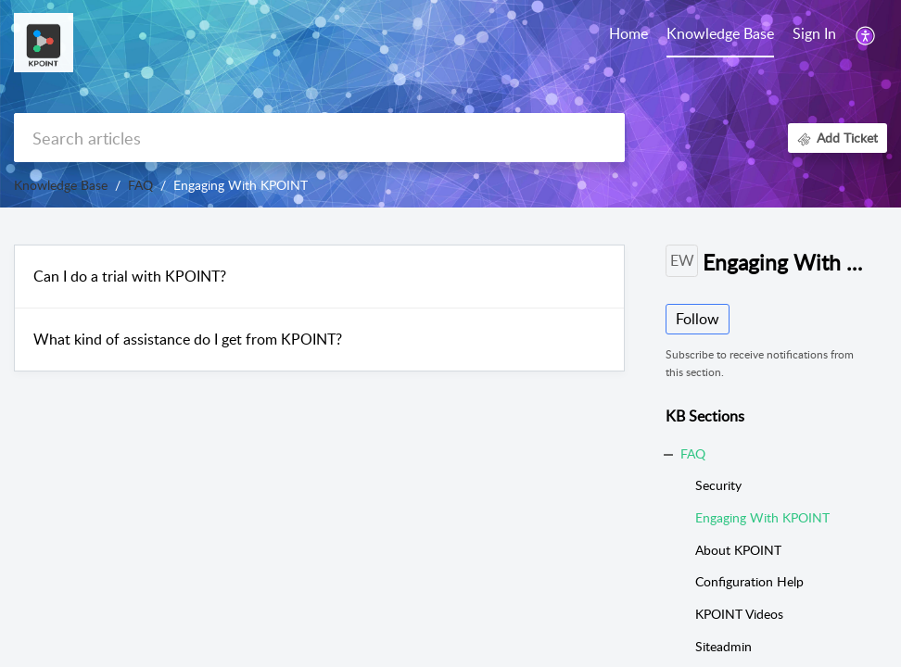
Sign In (814, 33)
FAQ (140, 185)
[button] (866, 35)
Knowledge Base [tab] (720, 33)
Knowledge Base (61, 185)
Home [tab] (628, 33)
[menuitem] (814, 35)
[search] (319, 137)
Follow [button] (697, 318)
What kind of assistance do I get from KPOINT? (187, 339)
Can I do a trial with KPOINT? (129, 276)
